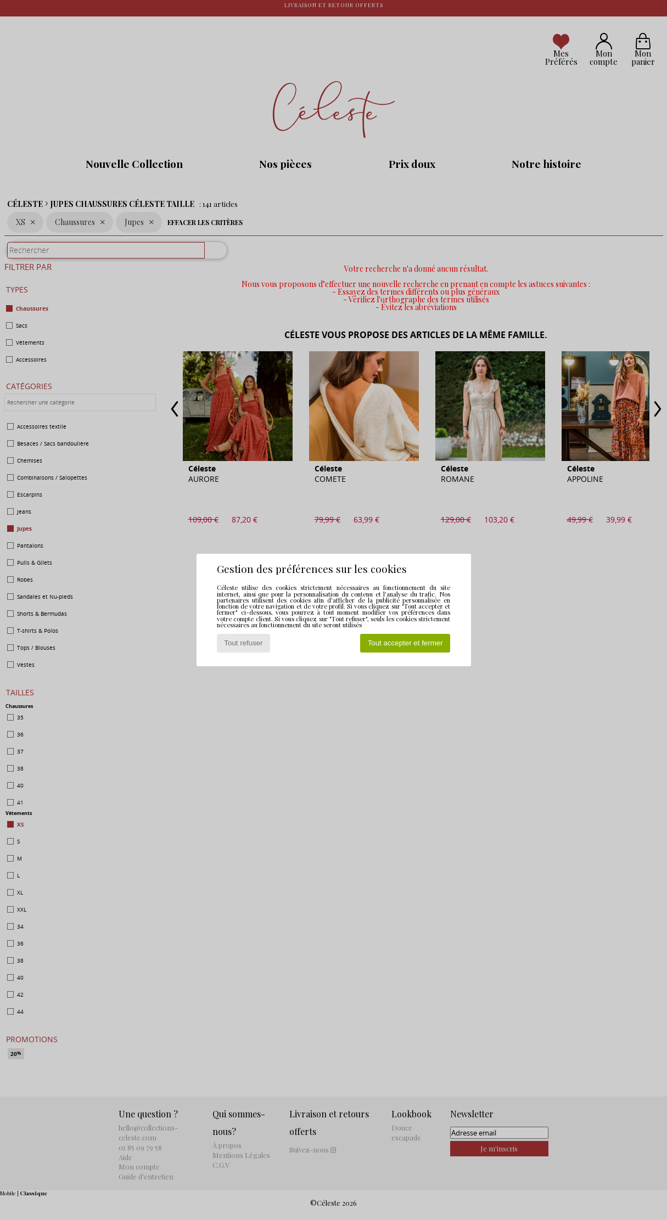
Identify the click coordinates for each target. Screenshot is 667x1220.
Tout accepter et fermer (405, 643)
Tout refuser (243, 643)
